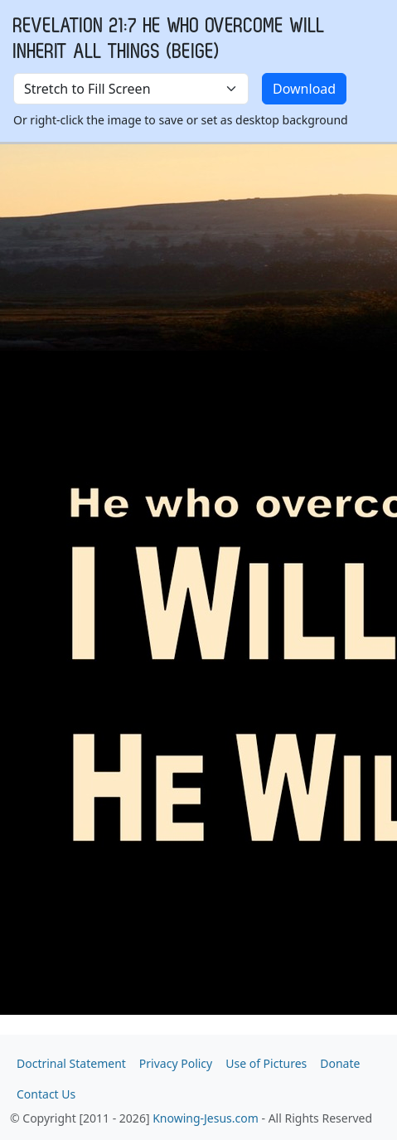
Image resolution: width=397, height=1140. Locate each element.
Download (304, 89)
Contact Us (46, 1094)
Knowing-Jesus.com (206, 1118)
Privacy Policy (175, 1063)
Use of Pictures (266, 1063)
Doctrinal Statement (71, 1063)
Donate (340, 1063)
